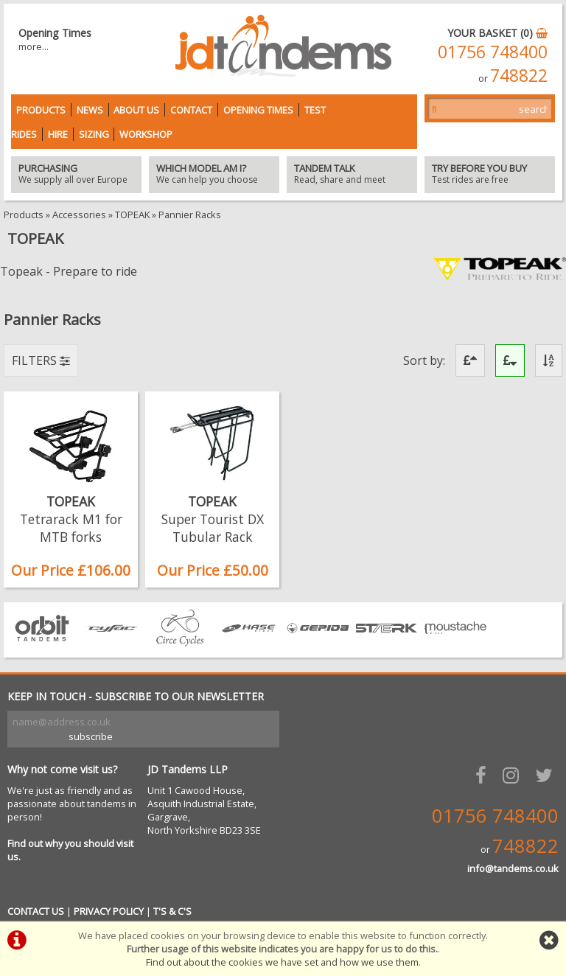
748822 (519, 75)
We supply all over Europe (76, 175)
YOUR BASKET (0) (497, 33)
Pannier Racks (189, 214)
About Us (136, 109)
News (90, 109)
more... (33, 46)
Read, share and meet (352, 175)
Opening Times (258, 109)
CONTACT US (35, 911)
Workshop (145, 134)
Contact (191, 109)
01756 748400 (493, 51)
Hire (58, 134)
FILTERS (41, 360)
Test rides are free (490, 175)
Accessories (79, 214)
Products (41, 109)
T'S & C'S (172, 911)
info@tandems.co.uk (513, 868)
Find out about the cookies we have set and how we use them (282, 962)
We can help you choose (214, 175)
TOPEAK (132, 214)
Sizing (94, 134)
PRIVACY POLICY (109, 911)
